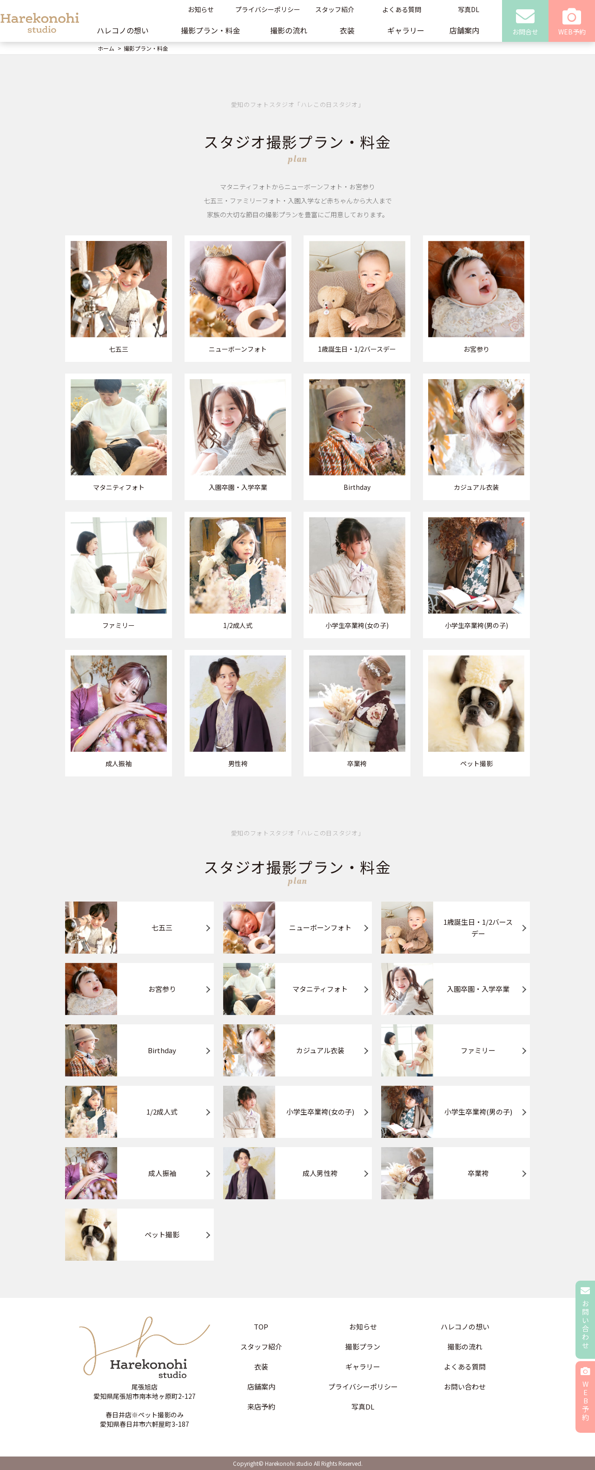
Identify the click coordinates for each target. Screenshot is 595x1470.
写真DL (468, 9)
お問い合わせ (465, 1386)
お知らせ (201, 9)
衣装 (347, 30)
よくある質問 (401, 9)
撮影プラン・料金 (210, 30)
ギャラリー (405, 30)
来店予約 (261, 1406)
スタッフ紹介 (334, 9)
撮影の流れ (288, 30)
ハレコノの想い (123, 30)
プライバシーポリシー (267, 9)
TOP (261, 1326)
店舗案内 (464, 30)
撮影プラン (362, 1346)
